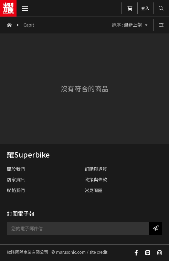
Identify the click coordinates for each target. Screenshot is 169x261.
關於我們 (16, 168)
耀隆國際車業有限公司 (8, 8)
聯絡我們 (16, 190)
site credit (98, 252)
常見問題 (94, 190)
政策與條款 (96, 179)
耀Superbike (28, 154)
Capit (28, 24)
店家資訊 (16, 179)
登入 (145, 8)
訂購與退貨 (96, 168)
